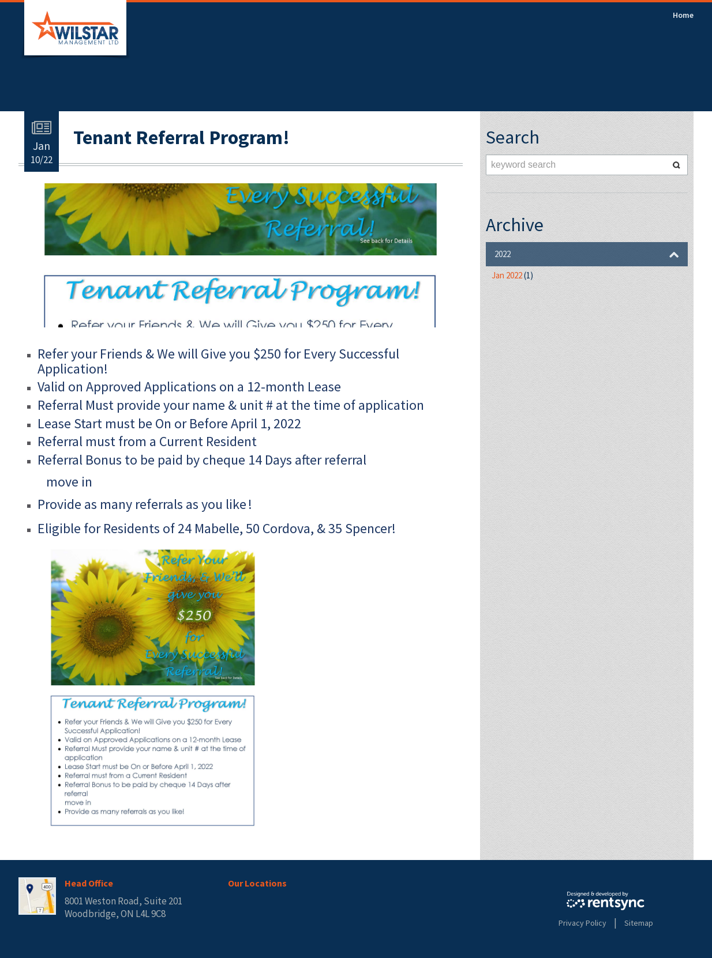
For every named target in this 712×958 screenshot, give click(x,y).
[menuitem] (683, 15)
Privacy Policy (582, 923)
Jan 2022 (512, 275)
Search (676, 164)
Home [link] (683, 15)
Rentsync (605, 901)
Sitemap (638, 923)
